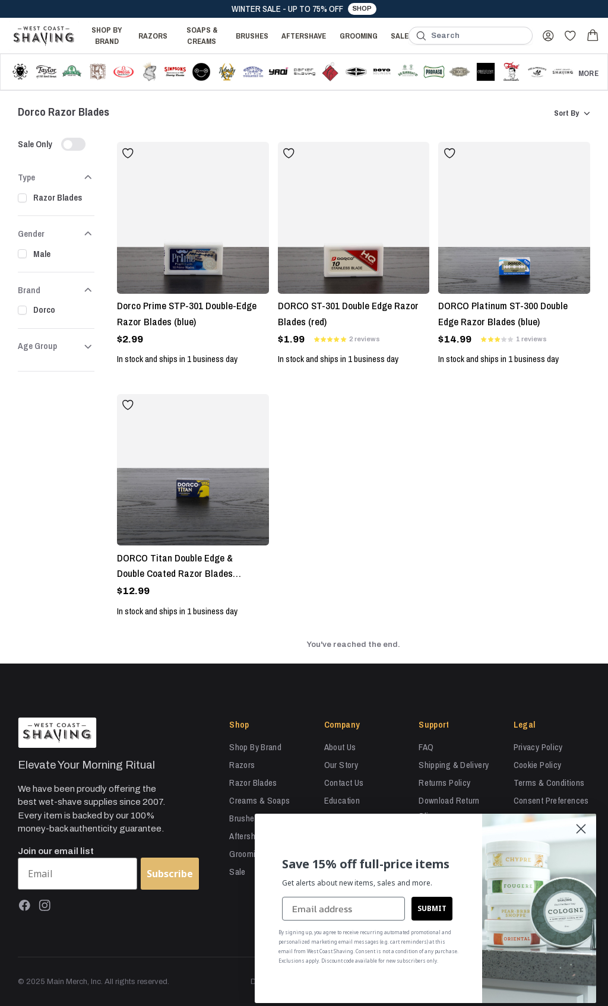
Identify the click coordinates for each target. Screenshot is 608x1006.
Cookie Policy (538, 765)
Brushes (252, 35)
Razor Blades (57, 197)
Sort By (572, 113)
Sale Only (35, 144)
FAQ (426, 747)
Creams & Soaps (259, 800)
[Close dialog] (581, 828)
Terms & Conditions (549, 782)
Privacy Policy (538, 747)
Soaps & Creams (201, 35)
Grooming (359, 35)
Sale (399, 35)
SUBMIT (431, 908)
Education (342, 800)
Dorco (44, 309)
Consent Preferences (551, 800)
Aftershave (303, 35)
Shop (362, 8)
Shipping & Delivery (454, 765)
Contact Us (344, 782)
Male (41, 253)
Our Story (341, 765)
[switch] (73, 144)
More (588, 73)
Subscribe (170, 873)
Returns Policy (444, 782)
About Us (340, 747)
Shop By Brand (106, 35)
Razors (152, 35)
